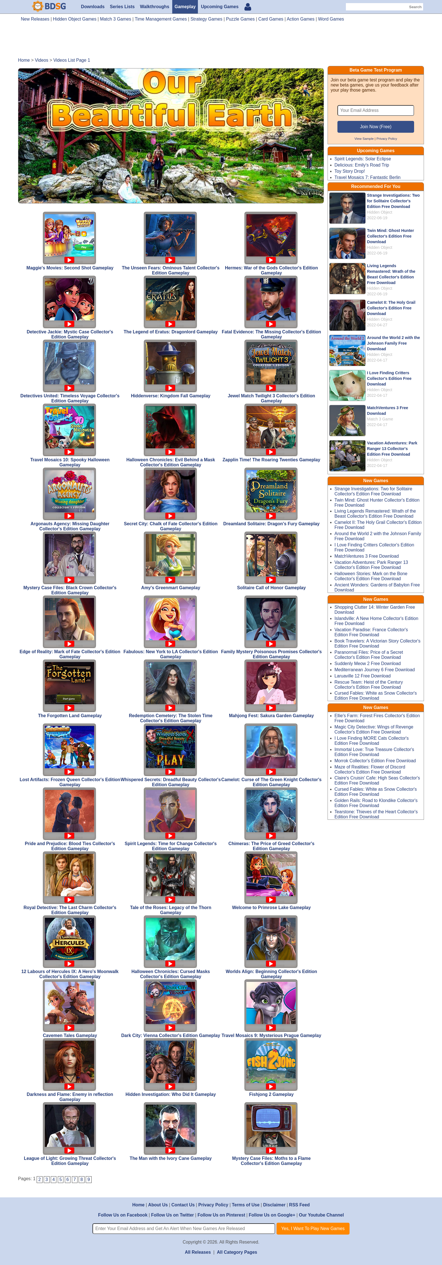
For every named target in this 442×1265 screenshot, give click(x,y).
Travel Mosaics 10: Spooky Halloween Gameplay (69, 435)
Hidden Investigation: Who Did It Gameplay (170, 1067)
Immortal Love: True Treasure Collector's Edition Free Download (374, 752)
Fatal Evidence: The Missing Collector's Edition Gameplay (271, 307)
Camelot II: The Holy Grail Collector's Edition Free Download (391, 308)
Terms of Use (246, 1204)
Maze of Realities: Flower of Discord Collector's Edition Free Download (370, 769)
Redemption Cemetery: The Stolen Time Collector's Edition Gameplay (171, 691)
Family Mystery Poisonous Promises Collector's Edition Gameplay (271, 627)
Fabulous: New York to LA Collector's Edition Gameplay (170, 627)
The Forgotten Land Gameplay (70, 688)
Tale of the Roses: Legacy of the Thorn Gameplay (170, 883)
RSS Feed (299, 1204)
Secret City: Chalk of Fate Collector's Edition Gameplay (170, 499)
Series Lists (122, 6)
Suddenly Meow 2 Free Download (368, 663)
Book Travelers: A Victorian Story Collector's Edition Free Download (378, 643)
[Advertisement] (221, 41)
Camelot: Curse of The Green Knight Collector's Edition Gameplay (271, 755)
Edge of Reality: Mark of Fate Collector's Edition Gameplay (69, 627)
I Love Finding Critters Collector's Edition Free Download (389, 378)
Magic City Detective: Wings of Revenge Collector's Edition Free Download (374, 729)
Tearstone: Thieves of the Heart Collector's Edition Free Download (376, 814)
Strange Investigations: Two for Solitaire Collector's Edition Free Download (393, 201)
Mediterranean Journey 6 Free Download (375, 669)
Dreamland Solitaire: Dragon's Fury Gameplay (271, 497)
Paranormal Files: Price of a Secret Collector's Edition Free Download (369, 655)
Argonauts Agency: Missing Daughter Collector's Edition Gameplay (69, 499)
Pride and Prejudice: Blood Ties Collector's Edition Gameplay (70, 819)
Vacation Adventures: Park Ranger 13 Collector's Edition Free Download (392, 449)
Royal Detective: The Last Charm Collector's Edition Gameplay (69, 883)
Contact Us (183, 1204)
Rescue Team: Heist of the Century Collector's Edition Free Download (369, 685)
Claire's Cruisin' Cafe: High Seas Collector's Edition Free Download (377, 780)
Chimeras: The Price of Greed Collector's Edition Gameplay (271, 819)
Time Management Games (161, 19)
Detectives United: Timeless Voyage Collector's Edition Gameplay (70, 371)
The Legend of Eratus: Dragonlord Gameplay (171, 305)
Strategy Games (206, 19)
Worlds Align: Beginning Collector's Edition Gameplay (271, 947)
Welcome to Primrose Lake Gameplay (271, 880)
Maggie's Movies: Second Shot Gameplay (70, 241)
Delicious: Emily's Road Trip (362, 165)
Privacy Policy (386, 138)
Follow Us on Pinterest (221, 1215)
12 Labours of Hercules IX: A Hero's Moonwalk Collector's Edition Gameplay (70, 947)
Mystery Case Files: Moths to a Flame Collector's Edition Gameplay (271, 1134)
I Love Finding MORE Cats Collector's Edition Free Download (372, 741)
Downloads (93, 6)
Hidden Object (379, 212)
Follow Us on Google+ (272, 1215)
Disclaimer (274, 1204)
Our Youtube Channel (321, 1215)
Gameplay (185, 6)
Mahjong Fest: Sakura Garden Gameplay (271, 688)
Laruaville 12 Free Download (363, 676)
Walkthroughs (154, 6)
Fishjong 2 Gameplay (271, 1067)
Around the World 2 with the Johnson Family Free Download (393, 343)
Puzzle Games (240, 19)
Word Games (331, 19)
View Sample (364, 138)
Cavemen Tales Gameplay (70, 1008)
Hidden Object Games (74, 19)
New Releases (35, 19)
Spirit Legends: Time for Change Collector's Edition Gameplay (171, 819)
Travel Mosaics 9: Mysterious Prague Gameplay (271, 1008)
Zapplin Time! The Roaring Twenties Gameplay (271, 433)
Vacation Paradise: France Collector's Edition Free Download (371, 632)
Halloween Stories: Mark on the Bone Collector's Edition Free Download (371, 576)
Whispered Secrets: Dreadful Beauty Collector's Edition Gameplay (171, 755)
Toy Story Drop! (350, 171)
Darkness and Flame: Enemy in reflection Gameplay (70, 1070)
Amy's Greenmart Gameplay (170, 560)
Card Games (270, 19)
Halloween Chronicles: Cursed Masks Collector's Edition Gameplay (170, 947)
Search (415, 7)
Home (138, 1204)
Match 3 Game (380, 419)
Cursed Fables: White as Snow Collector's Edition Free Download (376, 696)
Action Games (300, 19)
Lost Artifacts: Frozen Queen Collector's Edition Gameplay (70, 755)
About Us (158, 1204)
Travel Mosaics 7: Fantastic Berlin (368, 177)
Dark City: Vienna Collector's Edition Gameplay (170, 1008)
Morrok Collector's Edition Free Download (375, 760)
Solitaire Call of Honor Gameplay (271, 560)
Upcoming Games (219, 6)
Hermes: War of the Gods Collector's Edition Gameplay (271, 243)
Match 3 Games (115, 19)
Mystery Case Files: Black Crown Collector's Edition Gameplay (69, 563)
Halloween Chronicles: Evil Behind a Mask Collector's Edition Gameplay (170, 435)
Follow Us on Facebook (122, 1215)
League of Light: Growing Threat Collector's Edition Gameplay (70, 1134)
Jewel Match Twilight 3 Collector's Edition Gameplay (271, 371)
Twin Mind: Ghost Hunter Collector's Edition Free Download (390, 236)
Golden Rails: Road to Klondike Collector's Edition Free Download (376, 803)
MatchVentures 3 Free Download (367, 556)
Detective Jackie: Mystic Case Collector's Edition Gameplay (70, 307)
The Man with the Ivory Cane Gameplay (171, 1131)
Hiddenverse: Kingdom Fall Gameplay (170, 369)
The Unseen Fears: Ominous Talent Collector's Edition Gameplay (171, 243)
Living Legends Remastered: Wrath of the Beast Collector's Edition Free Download (375, 514)
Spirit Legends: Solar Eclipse (363, 158)
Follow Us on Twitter (172, 1215)
